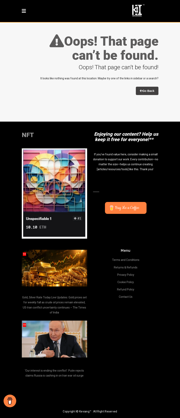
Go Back (147, 90)
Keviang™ (85, 411)
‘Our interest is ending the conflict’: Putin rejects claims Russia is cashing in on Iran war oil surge (54, 373)
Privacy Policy (125, 274)
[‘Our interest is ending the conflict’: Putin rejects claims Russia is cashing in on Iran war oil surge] (54, 339)
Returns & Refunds (125, 267)
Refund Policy (125, 289)
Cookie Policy (125, 282)
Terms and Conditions (125, 259)
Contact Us (125, 296)
